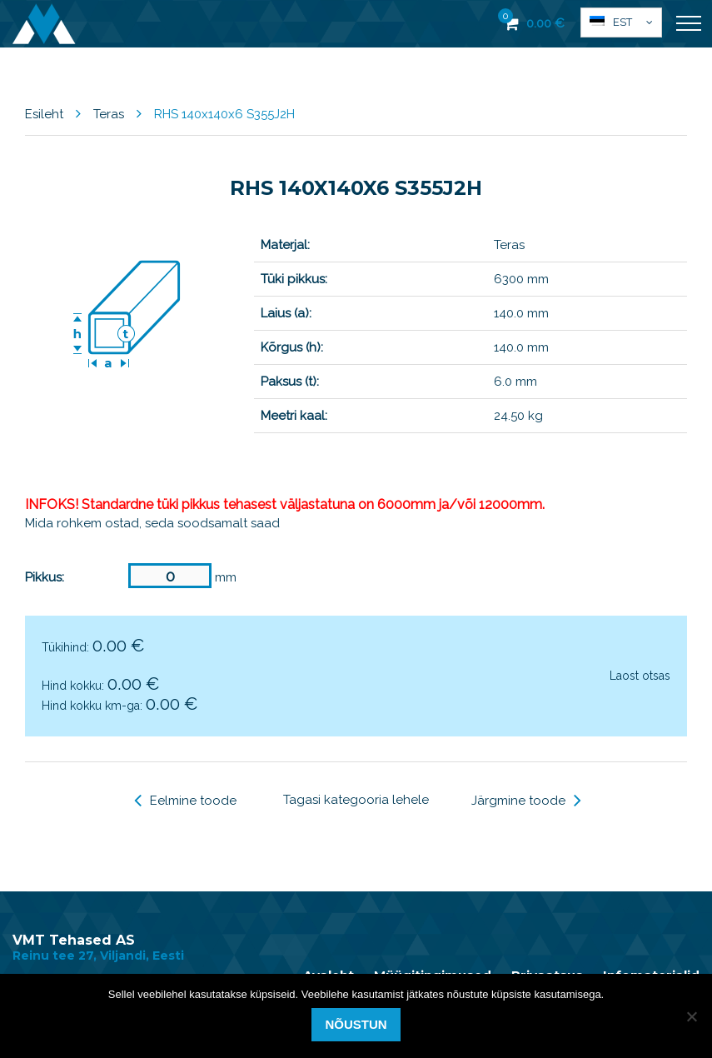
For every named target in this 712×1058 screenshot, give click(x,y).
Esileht (44, 114)
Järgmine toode (526, 800)
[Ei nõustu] (691, 1016)
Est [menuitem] (622, 22)
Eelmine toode (185, 800)
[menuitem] (621, 22)
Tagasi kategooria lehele (356, 799)
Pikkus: (44, 577)
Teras (108, 114)
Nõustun (355, 1024)
